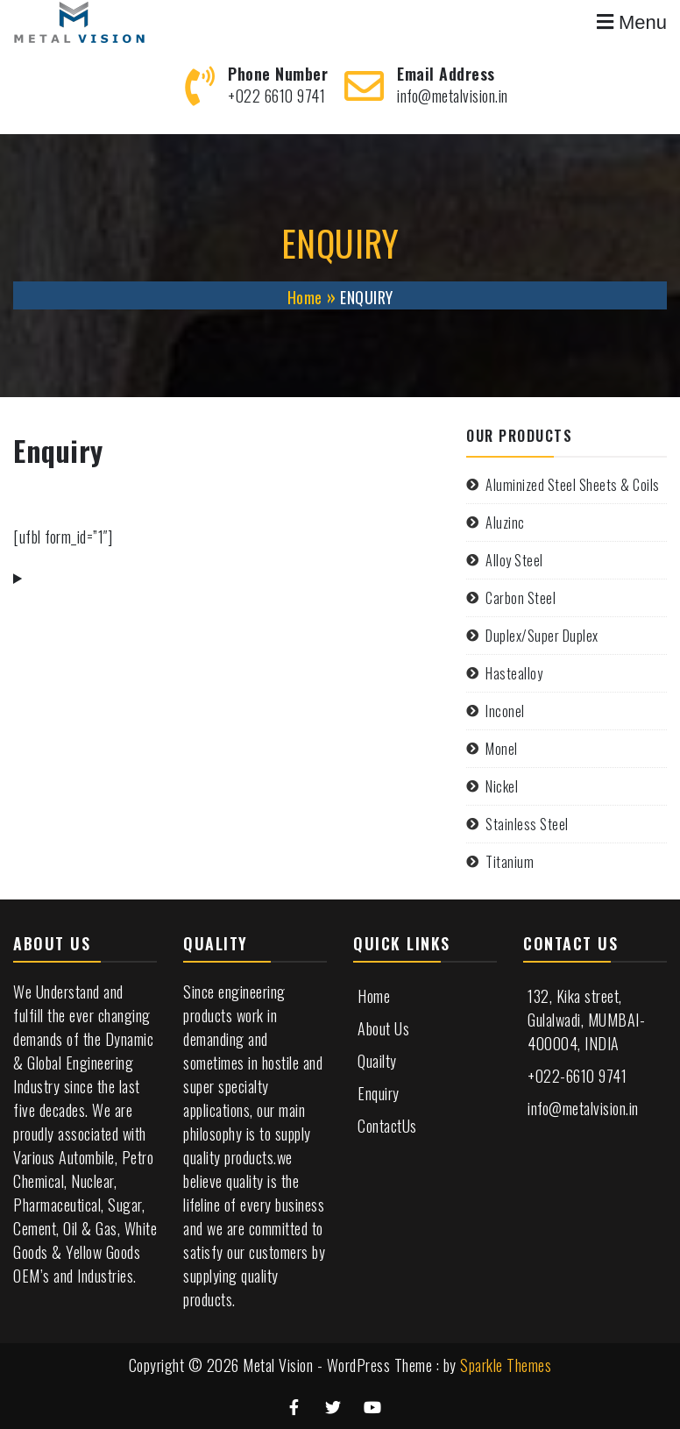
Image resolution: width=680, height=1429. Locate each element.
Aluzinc (505, 522)
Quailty (377, 1060)
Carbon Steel (520, 597)
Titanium (509, 861)
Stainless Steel (527, 824)
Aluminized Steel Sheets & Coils (572, 484)
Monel (501, 748)
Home (374, 996)
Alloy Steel (514, 560)
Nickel (501, 786)
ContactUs (387, 1125)
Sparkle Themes (505, 1365)
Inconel (505, 711)
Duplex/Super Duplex (542, 635)
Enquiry (379, 1093)
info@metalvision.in (452, 95)
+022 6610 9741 (276, 95)
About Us (383, 1028)
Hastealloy (513, 673)
